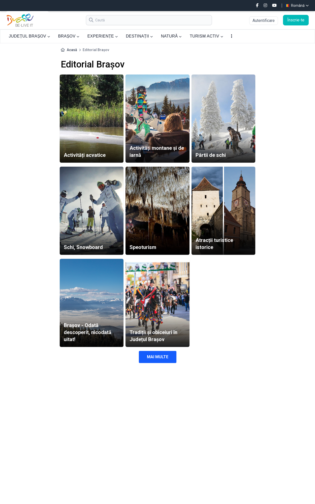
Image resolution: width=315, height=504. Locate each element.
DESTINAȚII (139, 36)
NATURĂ (171, 36)
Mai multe (157, 356)
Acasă (72, 50)
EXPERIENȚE (102, 36)
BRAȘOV (68, 36)
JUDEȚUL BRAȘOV (29, 36)
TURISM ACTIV (206, 36)
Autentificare (264, 20)
